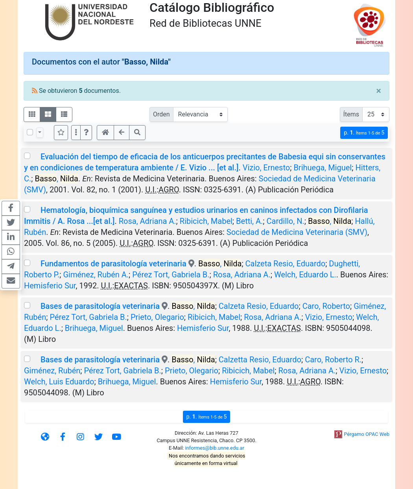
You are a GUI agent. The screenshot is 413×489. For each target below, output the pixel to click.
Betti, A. (249, 221)
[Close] (378, 90)
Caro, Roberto (326, 306)
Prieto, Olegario (157, 317)
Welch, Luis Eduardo (59, 381)
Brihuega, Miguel (322, 167)
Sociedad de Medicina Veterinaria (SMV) (297, 232)
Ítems (351, 114)
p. (364, 133)
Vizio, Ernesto (266, 167)
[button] (86, 132)
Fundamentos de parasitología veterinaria (113, 263)
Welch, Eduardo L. (305, 274)
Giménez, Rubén (52, 370)
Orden (161, 114)
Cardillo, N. (285, 221)
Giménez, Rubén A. (96, 274)
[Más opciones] (76, 132)
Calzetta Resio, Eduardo (260, 359)
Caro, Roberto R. (333, 359)
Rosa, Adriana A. (147, 221)
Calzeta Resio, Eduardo (285, 263)
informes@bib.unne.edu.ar (214, 448)
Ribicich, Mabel (206, 221)
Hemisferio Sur (50, 285)
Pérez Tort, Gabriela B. (170, 274)
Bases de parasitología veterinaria (100, 306)
